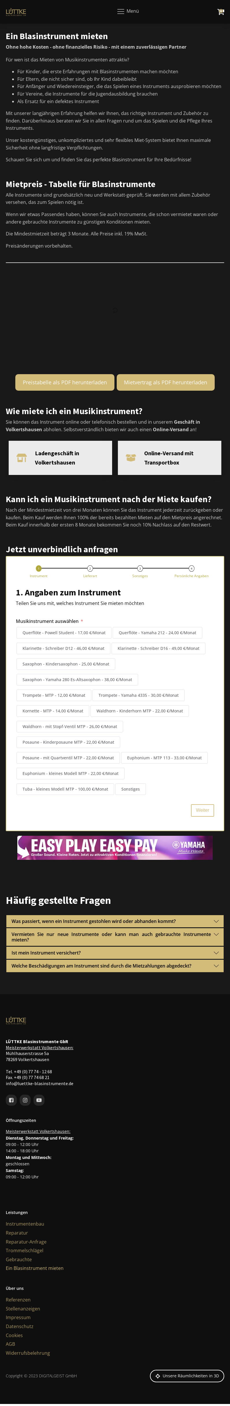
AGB (10, 1349)
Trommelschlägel (24, 1256)
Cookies (14, 1341)
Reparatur (17, 1238)
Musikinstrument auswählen (47, 627)
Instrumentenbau (25, 1229)
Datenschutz (20, 1332)
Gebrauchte (19, 1265)
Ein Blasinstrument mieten (35, 1273)
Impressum (18, 1323)
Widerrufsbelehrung (28, 1358)
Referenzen (18, 1305)
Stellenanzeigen (23, 1314)
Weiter (202, 815)
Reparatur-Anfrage (26, 1247)
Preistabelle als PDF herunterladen (65, 382)
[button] (40, 577)
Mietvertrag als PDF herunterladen (165, 382)
